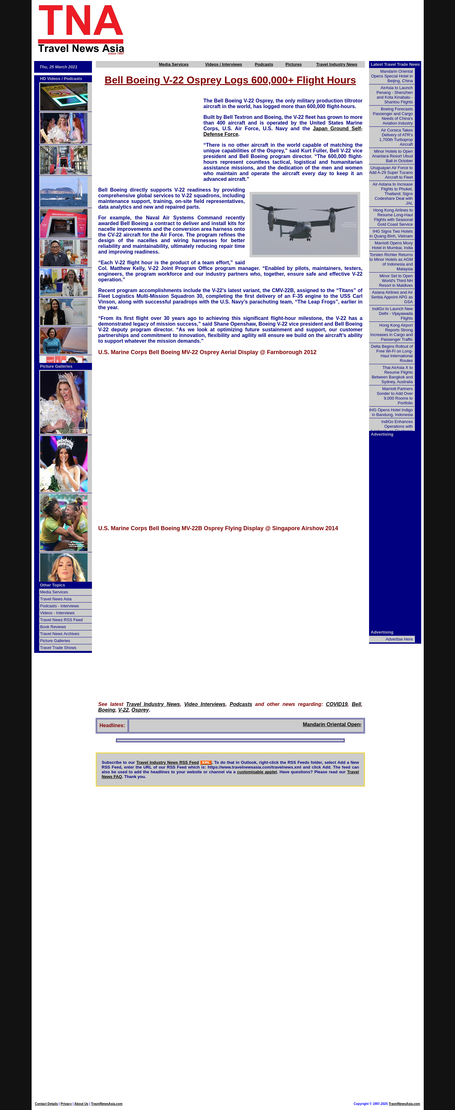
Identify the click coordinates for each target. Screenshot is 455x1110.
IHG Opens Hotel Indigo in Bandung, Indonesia (391, 412)
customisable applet (257, 772)
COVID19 (336, 704)
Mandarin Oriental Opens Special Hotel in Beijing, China (392, 76)
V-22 (123, 710)
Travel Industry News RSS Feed (167, 762)
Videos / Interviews (223, 64)
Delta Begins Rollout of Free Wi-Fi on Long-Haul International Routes (392, 353)
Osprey (140, 710)
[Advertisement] (285, 29)
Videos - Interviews (57, 612)
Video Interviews (204, 704)
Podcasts (264, 64)
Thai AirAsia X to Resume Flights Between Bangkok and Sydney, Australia (392, 374)
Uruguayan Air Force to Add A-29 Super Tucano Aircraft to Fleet (391, 172)
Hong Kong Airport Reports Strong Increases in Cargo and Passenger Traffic (391, 332)
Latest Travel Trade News (395, 64)
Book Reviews (53, 626)
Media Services (174, 64)
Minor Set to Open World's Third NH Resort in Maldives (396, 280)
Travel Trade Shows (58, 647)
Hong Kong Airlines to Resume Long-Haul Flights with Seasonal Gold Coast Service (393, 217)
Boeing (106, 710)
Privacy (66, 1104)
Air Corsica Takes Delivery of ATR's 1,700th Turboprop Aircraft (396, 137)
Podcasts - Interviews (59, 606)
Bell (356, 704)
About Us (81, 1104)
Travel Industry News (336, 64)
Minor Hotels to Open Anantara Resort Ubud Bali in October (392, 156)
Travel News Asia (56, 599)
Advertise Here (399, 639)
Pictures (294, 64)
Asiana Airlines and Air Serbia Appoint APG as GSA (392, 297)
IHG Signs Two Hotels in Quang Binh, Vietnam (391, 233)
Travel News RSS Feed (61, 619)
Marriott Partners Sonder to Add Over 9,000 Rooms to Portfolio (395, 395)
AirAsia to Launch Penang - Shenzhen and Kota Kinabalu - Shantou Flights (395, 94)
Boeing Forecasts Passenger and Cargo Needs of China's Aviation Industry (393, 116)
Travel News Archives (60, 633)
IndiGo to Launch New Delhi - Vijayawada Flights (392, 313)
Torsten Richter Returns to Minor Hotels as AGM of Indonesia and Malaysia (391, 261)
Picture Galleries (56, 366)
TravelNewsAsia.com (107, 1104)
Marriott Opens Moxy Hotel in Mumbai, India (392, 245)
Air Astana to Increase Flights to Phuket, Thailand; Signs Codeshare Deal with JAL (393, 193)
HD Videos (50, 78)
